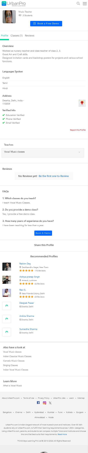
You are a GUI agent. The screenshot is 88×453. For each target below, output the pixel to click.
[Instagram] (44, 404)
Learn (71, 398)
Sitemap (81, 398)
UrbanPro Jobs (59, 398)
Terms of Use (28, 398)
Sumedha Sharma (28, 329)
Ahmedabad (40, 417)
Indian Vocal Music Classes (15, 369)
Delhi (28, 412)
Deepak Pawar (26, 303)
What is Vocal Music (12, 385)
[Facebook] (38, 404)
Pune (60, 412)
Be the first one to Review (54, 176)
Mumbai (50, 412)
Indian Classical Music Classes (17, 356)
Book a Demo (43, 233)
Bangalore (7, 412)
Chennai (18, 412)
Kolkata (69, 412)
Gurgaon (80, 412)
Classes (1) (16, 35)
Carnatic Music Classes (14, 360)
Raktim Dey (25, 263)
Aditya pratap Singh (29, 276)
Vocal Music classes (12, 351)
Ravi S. (22, 289)
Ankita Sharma (26, 316)
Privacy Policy (43, 398)
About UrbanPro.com (11, 398)
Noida (51, 417)
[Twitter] (50, 403)
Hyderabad (39, 412)
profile (4, 35)
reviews (29, 35)
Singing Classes (10, 365)
